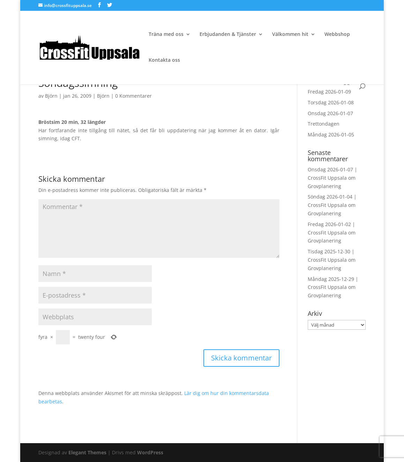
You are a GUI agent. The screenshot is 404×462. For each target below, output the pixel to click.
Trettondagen (323, 123)
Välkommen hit (290, 34)
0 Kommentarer (133, 95)
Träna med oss (166, 34)
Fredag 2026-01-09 (329, 91)
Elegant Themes (87, 452)
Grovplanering (324, 186)
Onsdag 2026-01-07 (330, 113)
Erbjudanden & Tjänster (228, 34)
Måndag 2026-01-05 (331, 134)
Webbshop (337, 34)
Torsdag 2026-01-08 (331, 102)
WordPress (150, 452)
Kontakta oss (164, 60)
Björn (51, 95)
